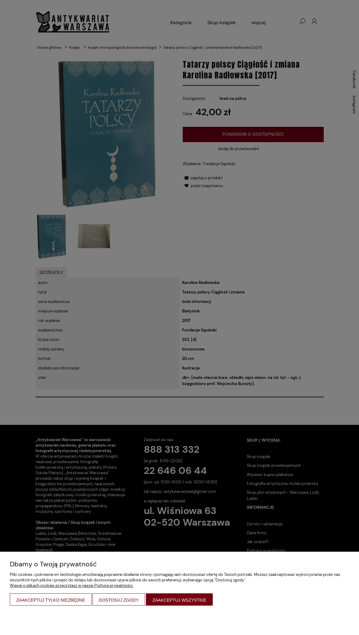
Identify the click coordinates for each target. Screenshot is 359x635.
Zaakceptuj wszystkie (179, 600)
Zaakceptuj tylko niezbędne (50, 600)
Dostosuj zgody (119, 600)
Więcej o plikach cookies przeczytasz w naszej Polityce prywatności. (71, 585)
